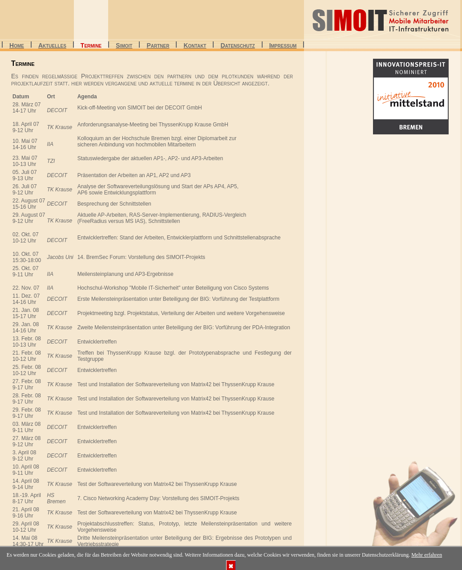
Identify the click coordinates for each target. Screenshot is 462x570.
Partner (157, 46)
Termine (91, 46)
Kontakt (194, 46)
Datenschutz (237, 46)
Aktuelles (52, 46)
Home (16, 46)
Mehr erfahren (426, 555)
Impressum (283, 46)
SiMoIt (124, 46)
